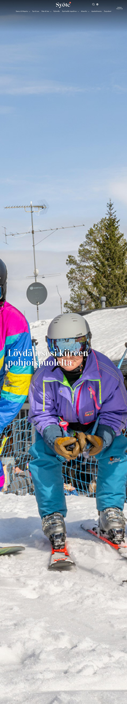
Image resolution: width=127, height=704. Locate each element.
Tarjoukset (107, 11)
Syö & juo (35, 11)
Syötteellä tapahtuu (69, 11)
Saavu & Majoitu (22, 11)
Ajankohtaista (96, 11)
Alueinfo (84, 11)
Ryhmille (56, 11)
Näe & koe (45, 11)
